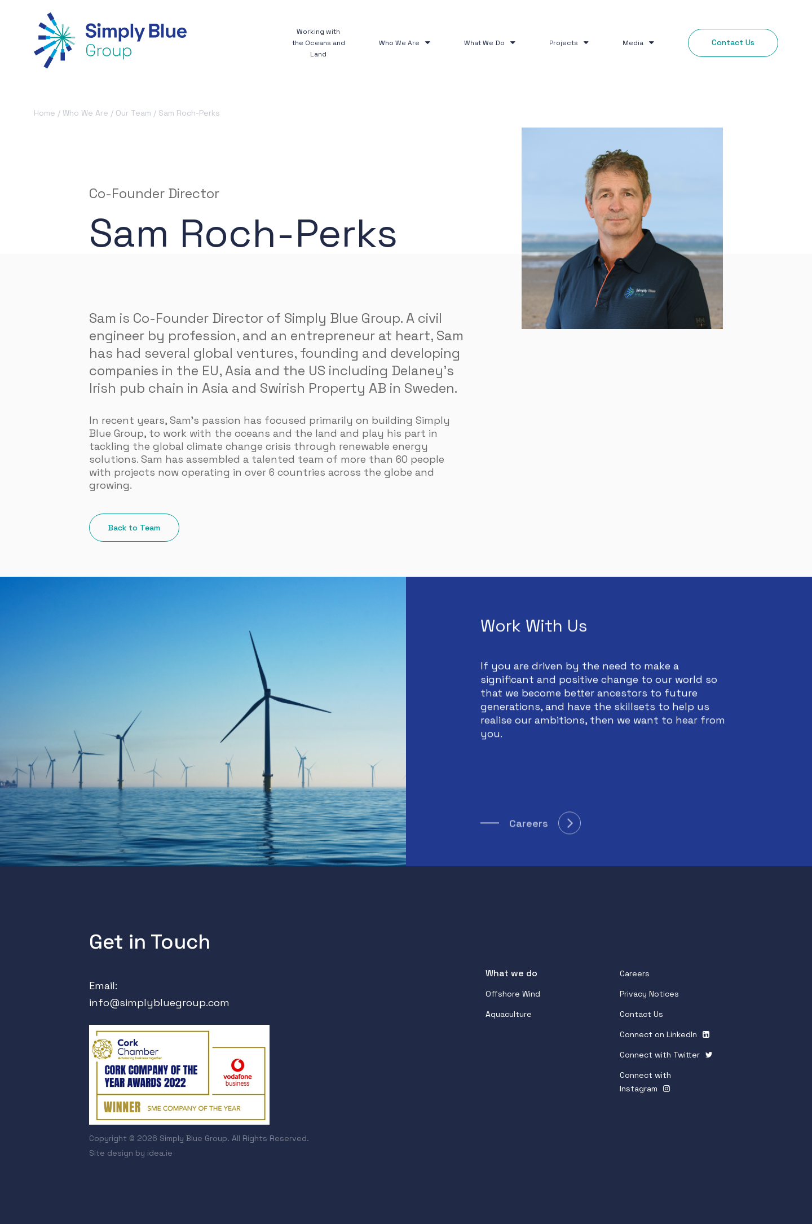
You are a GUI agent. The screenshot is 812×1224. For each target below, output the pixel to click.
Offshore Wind (513, 994)
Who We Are (404, 43)
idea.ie (160, 1153)
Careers (635, 973)
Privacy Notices (649, 994)
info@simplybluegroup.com (159, 1002)
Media (638, 43)
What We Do (489, 43)
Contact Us (641, 1014)
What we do (511, 973)
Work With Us (534, 628)
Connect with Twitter (660, 1055)
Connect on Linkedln (658, 1034)
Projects (569, 43)
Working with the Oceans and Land (318, 43)
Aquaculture (509, 1014)
